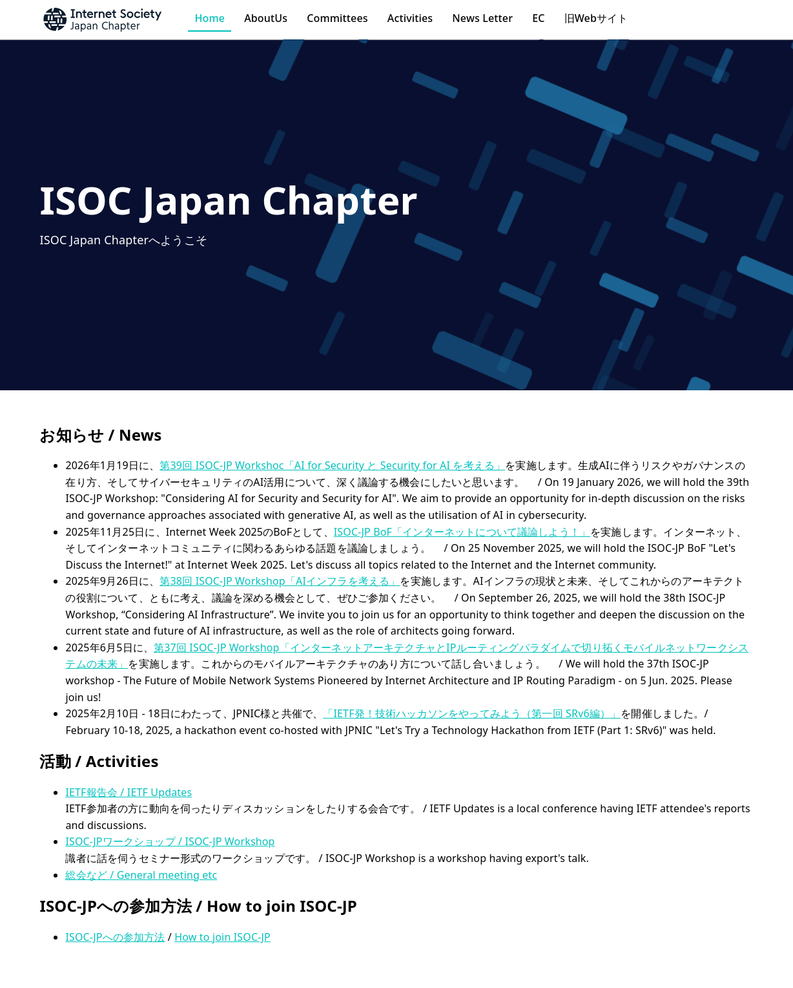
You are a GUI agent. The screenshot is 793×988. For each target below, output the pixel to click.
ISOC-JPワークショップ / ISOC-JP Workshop (169, 841)
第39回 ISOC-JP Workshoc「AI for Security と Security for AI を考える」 (332, 465)
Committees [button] (337, 18)
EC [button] (538, 18)
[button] (113, 19)
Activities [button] (410, 18)
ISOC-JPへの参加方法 (115, 937)
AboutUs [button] (265, 18)
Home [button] (209, 18)
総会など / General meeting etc (141, 875)
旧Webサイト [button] (596, 18)
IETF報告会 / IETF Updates (128, 792)
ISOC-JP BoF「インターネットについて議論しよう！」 (462, 532)
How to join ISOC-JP (222, 937)
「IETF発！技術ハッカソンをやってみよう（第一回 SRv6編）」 (472, 713)
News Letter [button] (482, 18)
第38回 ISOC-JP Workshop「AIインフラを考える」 (280, 581)
